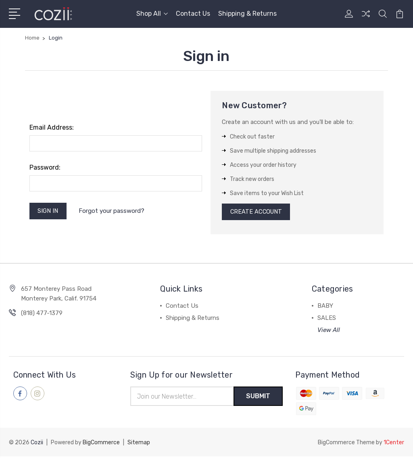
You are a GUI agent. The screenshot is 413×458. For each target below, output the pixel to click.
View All (328, 331)
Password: (44, 167)
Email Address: (51, 127)
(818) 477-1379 (42, 314)
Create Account (257, 212)
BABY (325, 307)
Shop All (152, 13)
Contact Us (193, 13)
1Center (394, 444)
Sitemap (138, 444)
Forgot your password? (112, 211)
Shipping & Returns (247, 13)
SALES (326, 319)
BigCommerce (101, 444)
